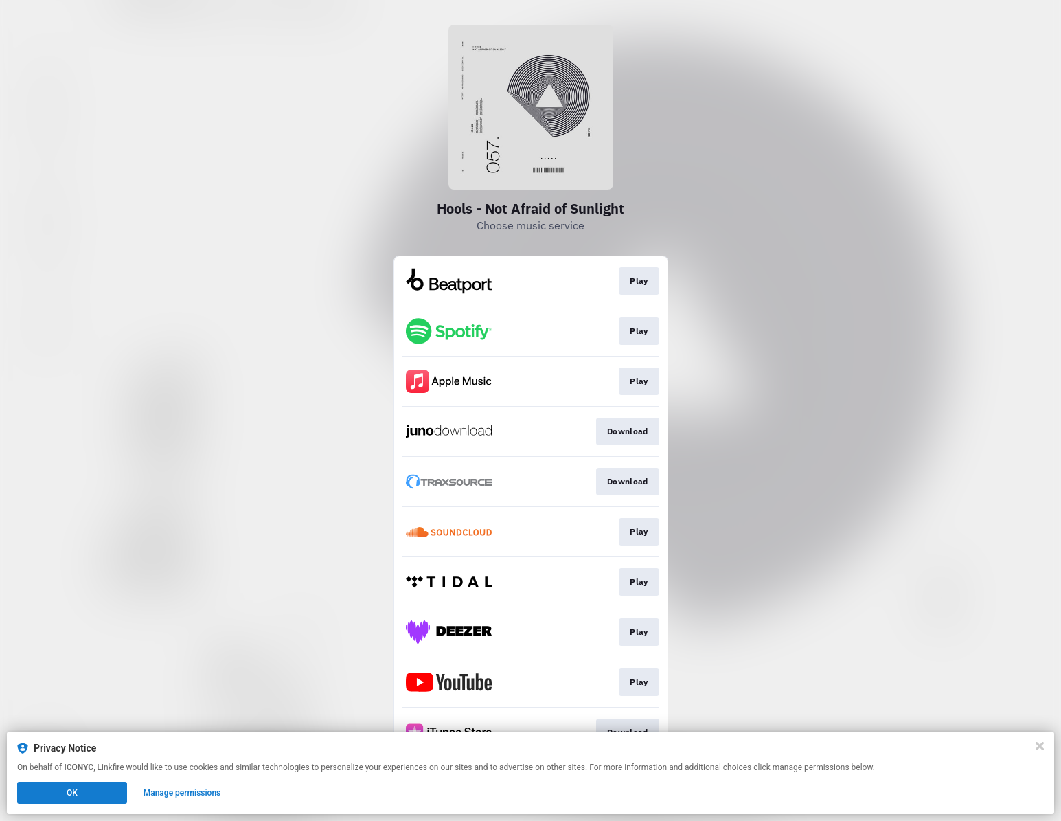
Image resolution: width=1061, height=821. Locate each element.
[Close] (1040, 746)
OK (72, 793)
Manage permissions (182, 793)
